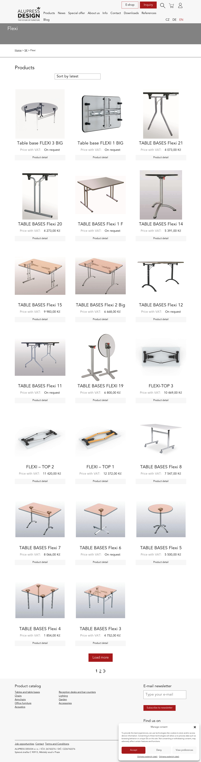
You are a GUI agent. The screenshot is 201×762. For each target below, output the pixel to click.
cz (167, 19)
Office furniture (23, 703)
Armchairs (20, 699)
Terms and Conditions (57, 744)
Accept (133, 750)
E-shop (130, 4)
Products (49, 13)
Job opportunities (24, 744)
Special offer (76, 13)
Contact (116, 13)
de (174, 19)
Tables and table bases (27, 692)
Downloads (131, 13)
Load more (100, 657)
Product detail (40, 157)
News (61, 13)
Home (18, 50)
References (149, 13)
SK (25, 50)
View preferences (184, 750)
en (181, 19)
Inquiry (148, 4)
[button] (194, 727)
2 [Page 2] (100, 671)
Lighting (63, 696)
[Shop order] (77, 76)
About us (94, 13)
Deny (159, 750)
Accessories (65, 703)
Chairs (18, 696)
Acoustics (20, 707)
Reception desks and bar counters (77, 692)
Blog (46, 19)
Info (105, 13)
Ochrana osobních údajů (147, 757)
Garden (63, 699)
